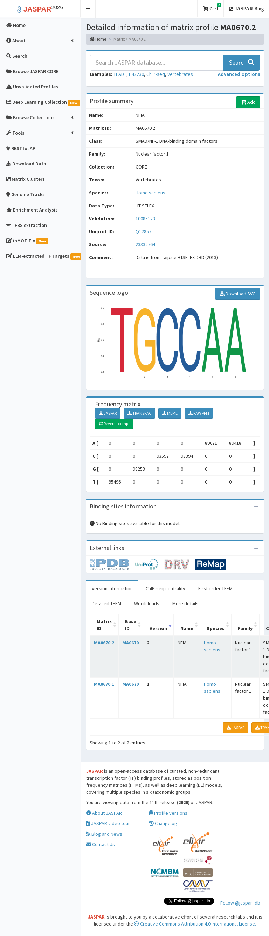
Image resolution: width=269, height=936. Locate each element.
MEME (170, 413)
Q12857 (144, 231)
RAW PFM (198, 413)
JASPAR (108, 413)
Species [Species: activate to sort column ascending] (216, 628)
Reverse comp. (114, 423)
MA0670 (130, 643)
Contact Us (100, 844)
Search (241, 62)
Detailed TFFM (106, 603)
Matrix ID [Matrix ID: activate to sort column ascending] (104, 624)
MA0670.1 (104, 684)
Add (248, 102)
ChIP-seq (155, 74)
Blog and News (104, 834)
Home (98, 39)
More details (185, 603)
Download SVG (238, 294)
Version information (112, 588)
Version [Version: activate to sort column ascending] (158, 628)
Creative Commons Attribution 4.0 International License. (195, 924)
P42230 (136, 74)
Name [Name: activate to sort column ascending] (186, 628)
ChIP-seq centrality (165, 588)
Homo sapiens (150, 193)
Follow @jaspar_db (240, 903)
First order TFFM (215, 588)
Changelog (163, 823)
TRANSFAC (139, 413)
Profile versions (168, 813)
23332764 (145, 244)
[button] (88, 9)
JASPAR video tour (108, 823)
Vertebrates (180, 74)
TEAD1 (119, 74)
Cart (212, 7)
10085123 (145, 218)
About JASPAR (104, 813)
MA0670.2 (104, 643)
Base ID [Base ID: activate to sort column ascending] (130, 624)
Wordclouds (146, 603)
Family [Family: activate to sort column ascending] (245, 628)
